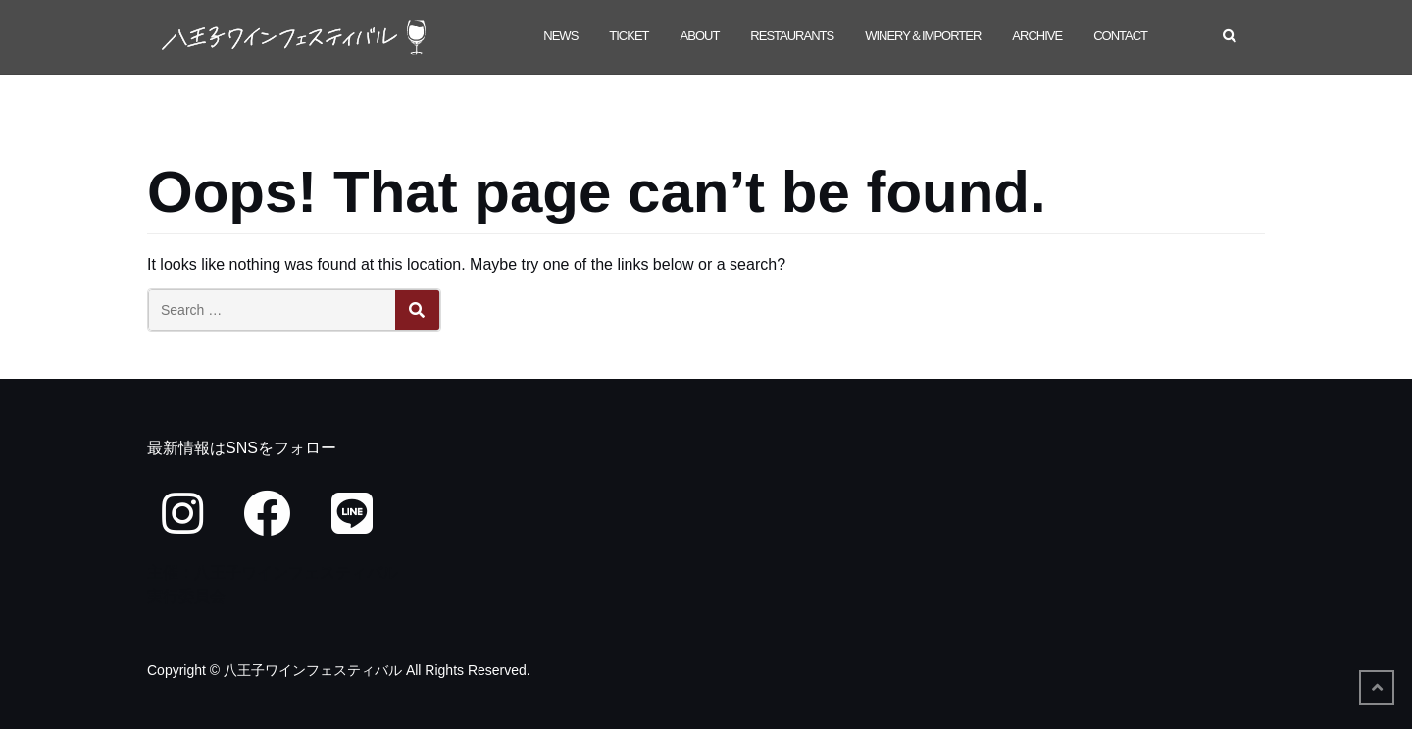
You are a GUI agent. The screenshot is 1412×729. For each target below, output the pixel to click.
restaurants (791, 35)
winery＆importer (923, 35)
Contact (1120, 35)
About (700, 35)
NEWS (560, 35)
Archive (1037, 35)
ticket (628, 35)
